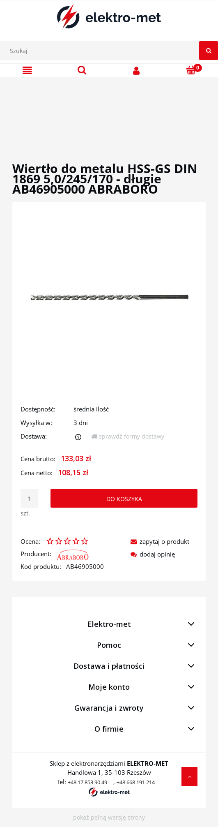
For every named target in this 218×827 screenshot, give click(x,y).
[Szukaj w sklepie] (111, 51)
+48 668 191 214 (136, 782)
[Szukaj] (208, 50)
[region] (109, 110)
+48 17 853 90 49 (87, 782)
